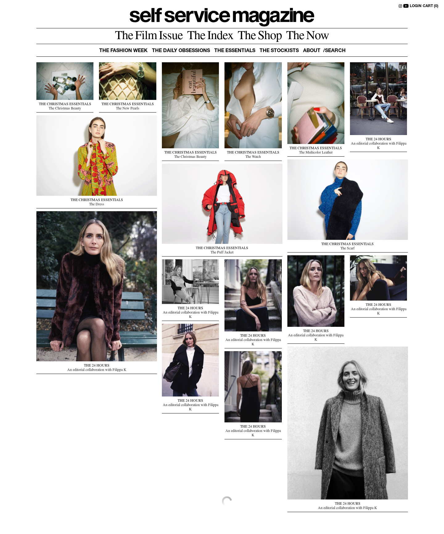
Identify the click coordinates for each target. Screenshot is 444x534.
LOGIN (415, 6)
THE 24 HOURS (378, 140)
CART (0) (430, 6)
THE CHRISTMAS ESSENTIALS (65, 104)
